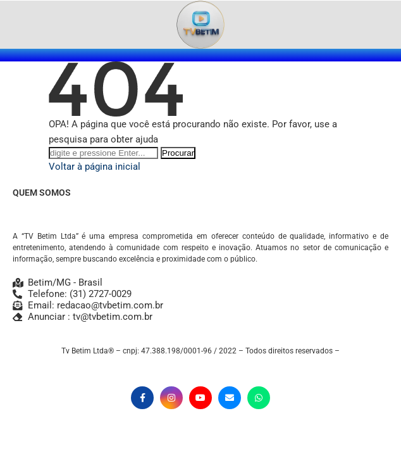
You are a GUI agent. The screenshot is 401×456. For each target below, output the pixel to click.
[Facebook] (142, 397)
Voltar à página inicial (94, 166)
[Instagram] (171, 397)
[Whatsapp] (258, 397)
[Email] (229, 397)
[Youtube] (200, 397)
